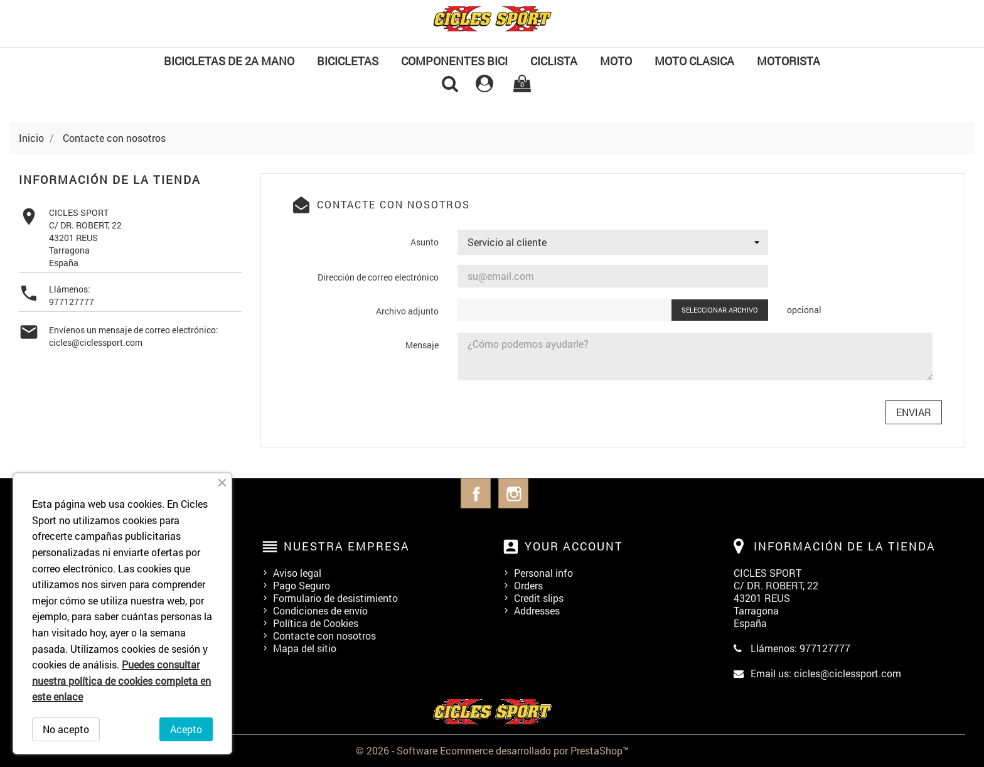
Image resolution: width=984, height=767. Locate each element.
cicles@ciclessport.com (95, 342)
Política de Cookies (315, 623)
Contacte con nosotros (324, 635)
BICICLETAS (347, 60)
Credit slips (539, 597)
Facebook (475, 493)
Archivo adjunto (407, 311)
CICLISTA (553, 60)
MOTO (616, 60)
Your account (574, 546)
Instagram (513, 493)
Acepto (186, 729)
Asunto (424, 242)
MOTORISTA (788, 60)
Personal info (543, 572)
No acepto (66, 729)
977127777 (71, 302)
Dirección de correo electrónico (378, 277)
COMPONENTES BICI (454, 60)
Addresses (537, 610)
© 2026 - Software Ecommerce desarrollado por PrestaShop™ (492, 750)
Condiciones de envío (320, 610)
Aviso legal (297, 572)
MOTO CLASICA (694, 60)
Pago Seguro (301, 585)
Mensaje (422, 345)
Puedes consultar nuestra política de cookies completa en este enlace (121, 680)
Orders (528, 585)
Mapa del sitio (304, 648)
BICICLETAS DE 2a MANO (229, 60)
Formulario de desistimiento (335, 597)
